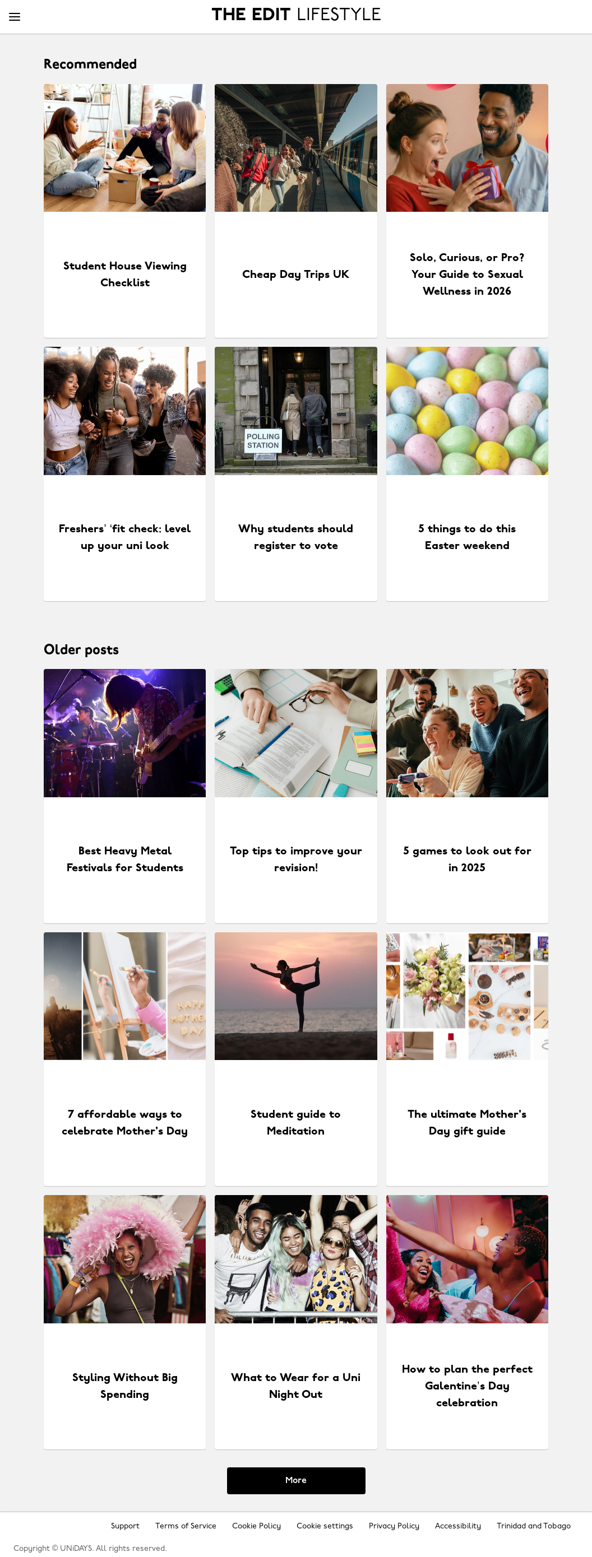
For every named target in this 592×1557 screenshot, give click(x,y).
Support (125, 1526)
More (296, 1480)
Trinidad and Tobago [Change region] (534, 1526)
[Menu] (14, 17)
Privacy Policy (394, 1526)
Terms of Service (185, 1526)
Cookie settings (325, 1526)
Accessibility (458, 1526)
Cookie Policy (256, 1526)
